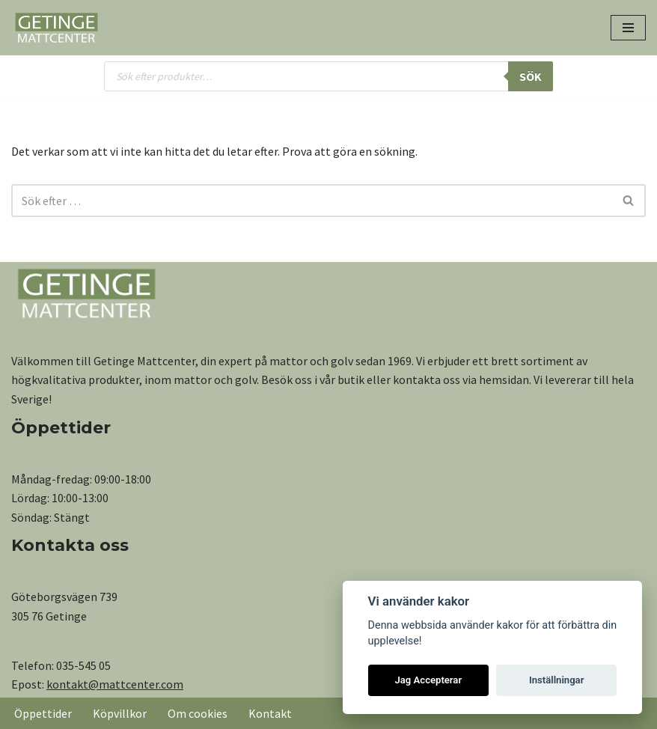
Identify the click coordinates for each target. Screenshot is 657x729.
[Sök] (311, 200)
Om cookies (197, 713)
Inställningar (556, 680)
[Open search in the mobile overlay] (328, 76)
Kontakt (270, 713)
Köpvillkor (120, 713)
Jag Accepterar (428, 680)
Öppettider (43, 713)
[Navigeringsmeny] (628, 27)
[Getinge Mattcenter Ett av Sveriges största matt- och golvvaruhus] (56, 27)
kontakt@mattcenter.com (114, 684)
